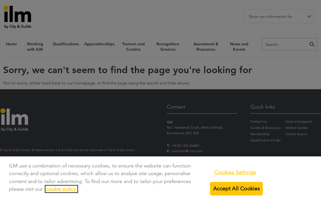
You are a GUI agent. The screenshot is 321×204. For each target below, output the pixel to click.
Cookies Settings (235, 172)
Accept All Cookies (236, 188)
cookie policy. (61, 189)
